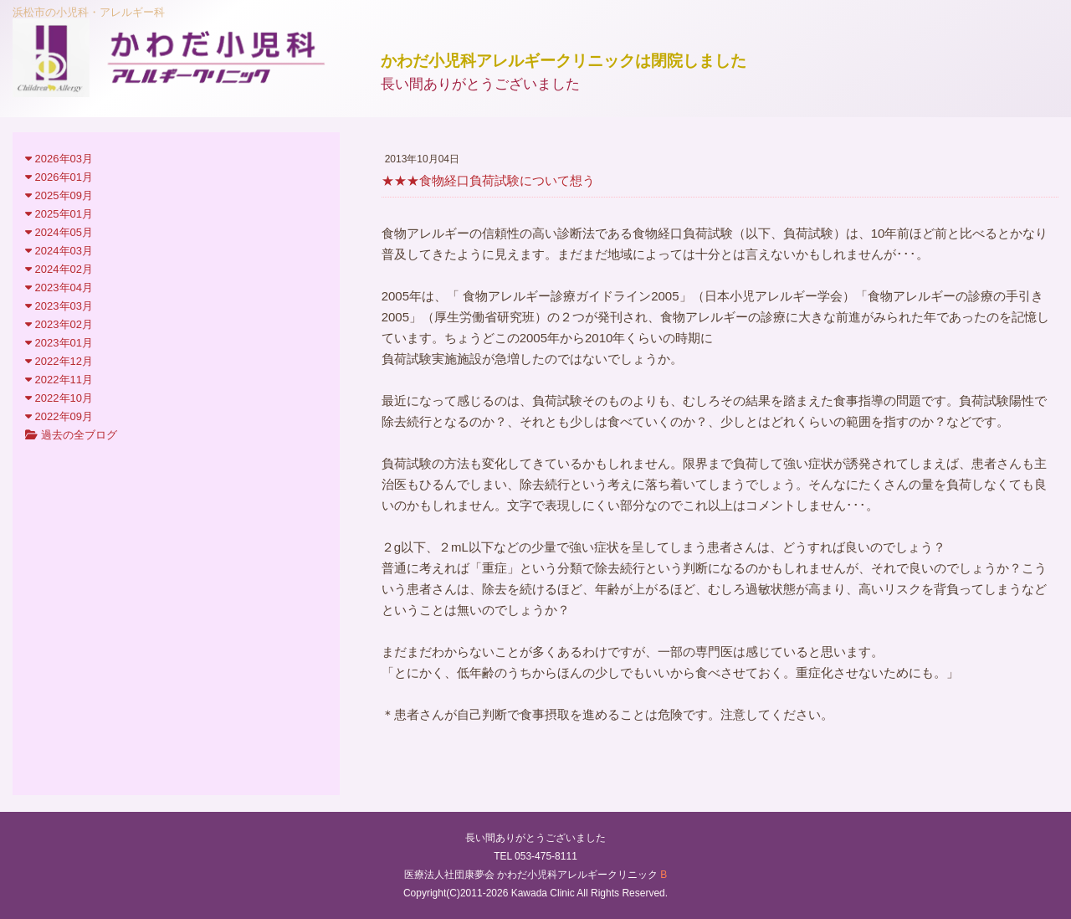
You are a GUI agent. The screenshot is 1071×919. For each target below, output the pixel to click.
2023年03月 (59, 306)
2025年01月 (59, 214)
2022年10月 (59, 398)
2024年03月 (59, 250)
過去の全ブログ (71, 435)
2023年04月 (59, 287)
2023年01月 (59, 342)
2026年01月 (59, 177)
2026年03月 (59, 158)
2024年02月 (59, 269)
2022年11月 (59, 379)
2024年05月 (59, 232)
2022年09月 (59, 416)
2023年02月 (59, 324)
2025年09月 (59, 195)
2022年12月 (59, 361)
